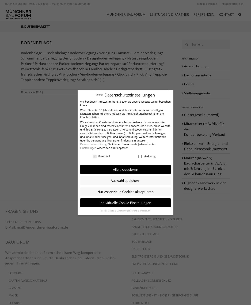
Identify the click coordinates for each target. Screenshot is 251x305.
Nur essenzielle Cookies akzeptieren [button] (125, 190)
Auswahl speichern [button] (125, 179)
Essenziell (101, 154)
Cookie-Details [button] (108, 209)
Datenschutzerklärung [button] (127, 209)
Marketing (146, 154)
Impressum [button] (145, 209)
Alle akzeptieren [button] (125, 168)
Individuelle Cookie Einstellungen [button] (125, 201)
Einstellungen (88, 146)
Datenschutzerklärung (93, 142)
